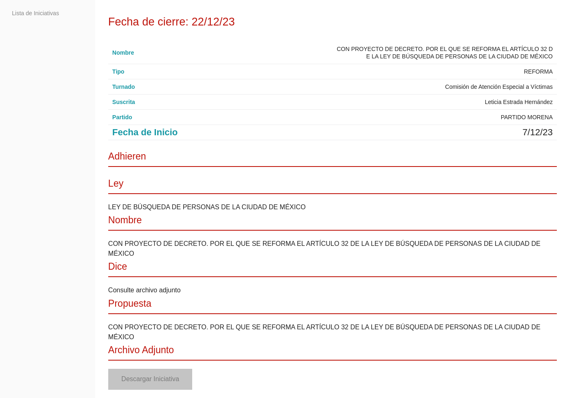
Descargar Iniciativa (150, 378)
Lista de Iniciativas (35, 13)
